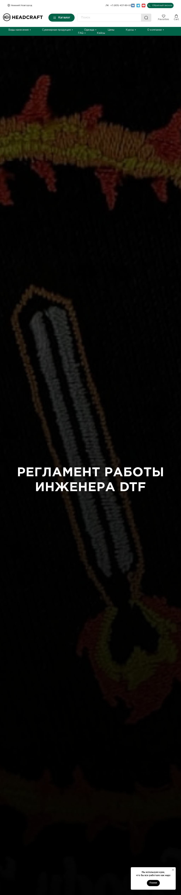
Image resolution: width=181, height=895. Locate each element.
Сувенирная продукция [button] (56, 30)
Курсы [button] (130, 30)
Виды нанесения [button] (18, 30)
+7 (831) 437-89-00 (121, 5)
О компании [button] (154, 30)
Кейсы (101, 33)
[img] (8, 5)
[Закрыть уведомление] (173, 870)
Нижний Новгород (21, 5)
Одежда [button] (89, 30)
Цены (111, 30)
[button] (160, 5)
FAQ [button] (80, 33)
